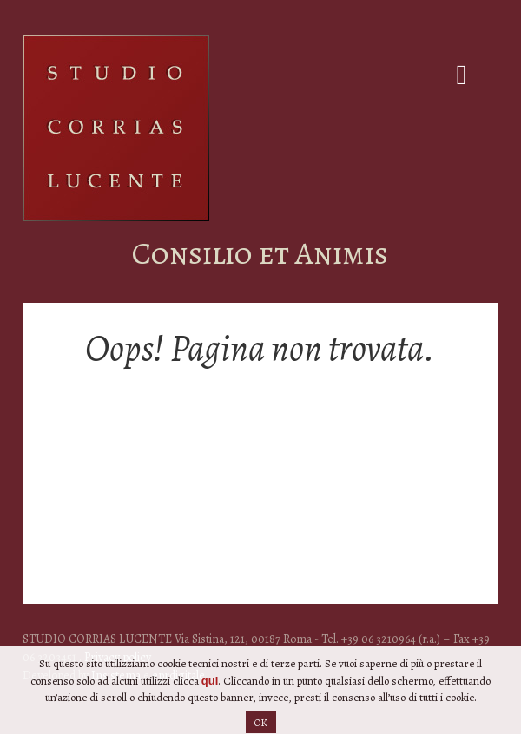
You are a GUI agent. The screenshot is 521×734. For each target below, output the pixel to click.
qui (210, 688)
